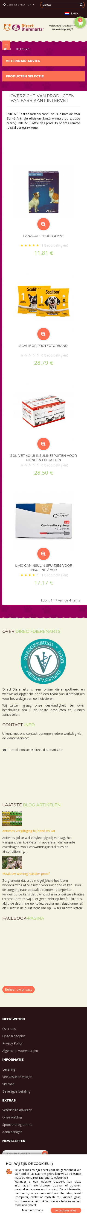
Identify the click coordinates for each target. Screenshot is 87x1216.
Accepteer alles (66, 1210)
